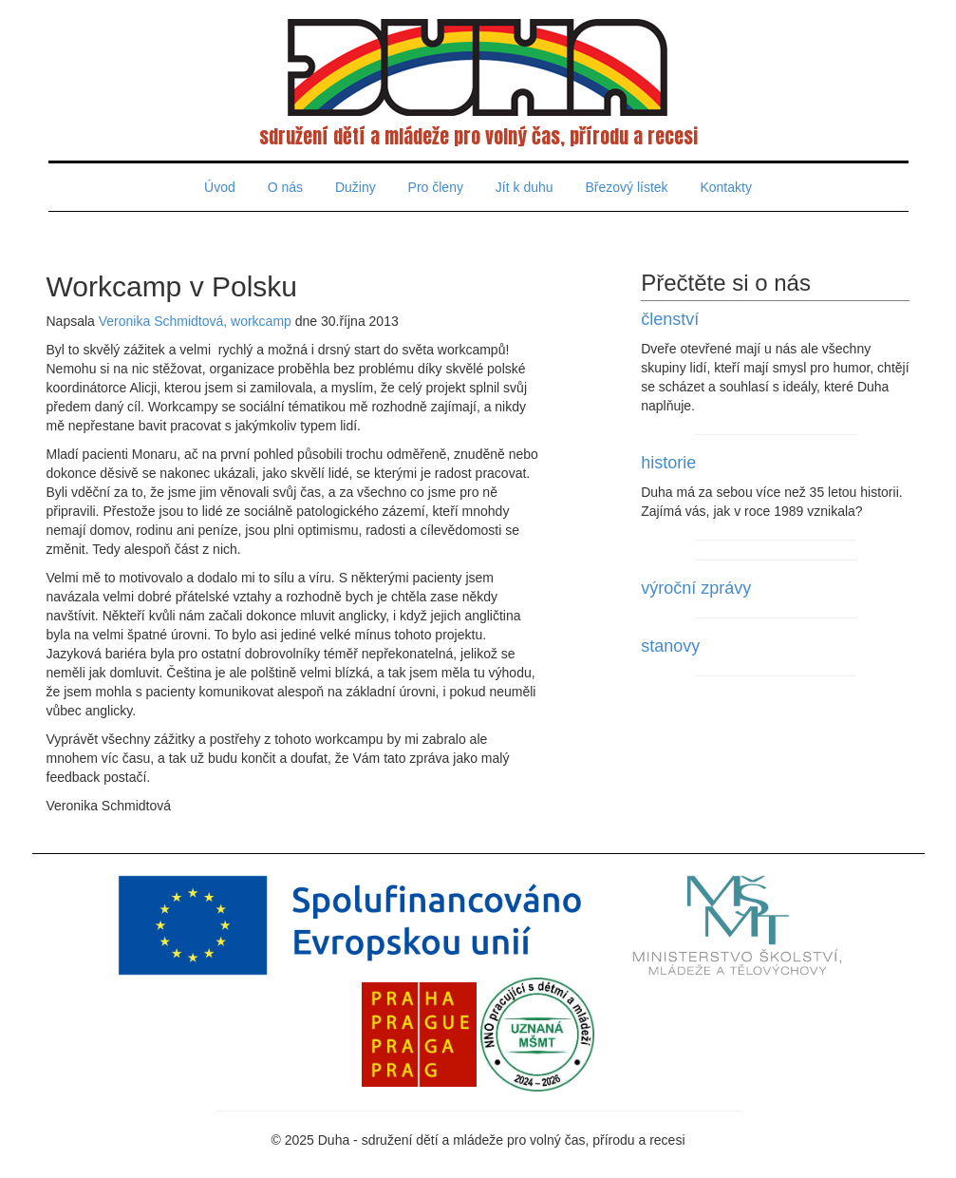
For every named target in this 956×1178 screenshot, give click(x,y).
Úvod (219, 187)
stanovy (670, 646)
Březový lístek (626, 187)
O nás (285, 187)
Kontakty (725, 187)
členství (670, 319)
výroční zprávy (696, 588)
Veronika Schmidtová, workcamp (195, 321)
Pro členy (435, 187)
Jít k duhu (524, 187)
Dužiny (355, 187)
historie (668, 462)
